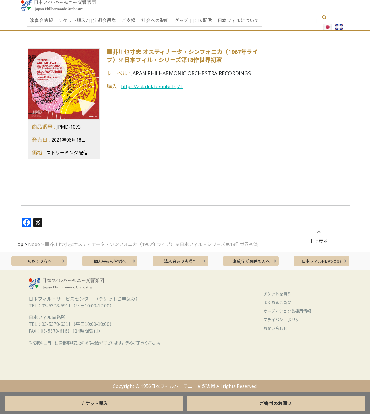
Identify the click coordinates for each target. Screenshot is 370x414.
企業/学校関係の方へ (251, 261)
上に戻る (318, 238)
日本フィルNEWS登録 (321, 261)
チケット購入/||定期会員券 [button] (87, 20)
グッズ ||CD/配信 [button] (193, 20)
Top (18, 244)
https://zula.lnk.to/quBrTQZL (152, 86)
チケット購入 (94, 403)
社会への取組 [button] (155, 20)
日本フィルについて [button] (238, 20)
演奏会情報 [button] (41, 20)
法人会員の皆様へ (180, 261)
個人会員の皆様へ (110, 261)
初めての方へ (39, 261)
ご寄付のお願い (275, 403)
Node (34, 244)
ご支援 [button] (128, 20)
